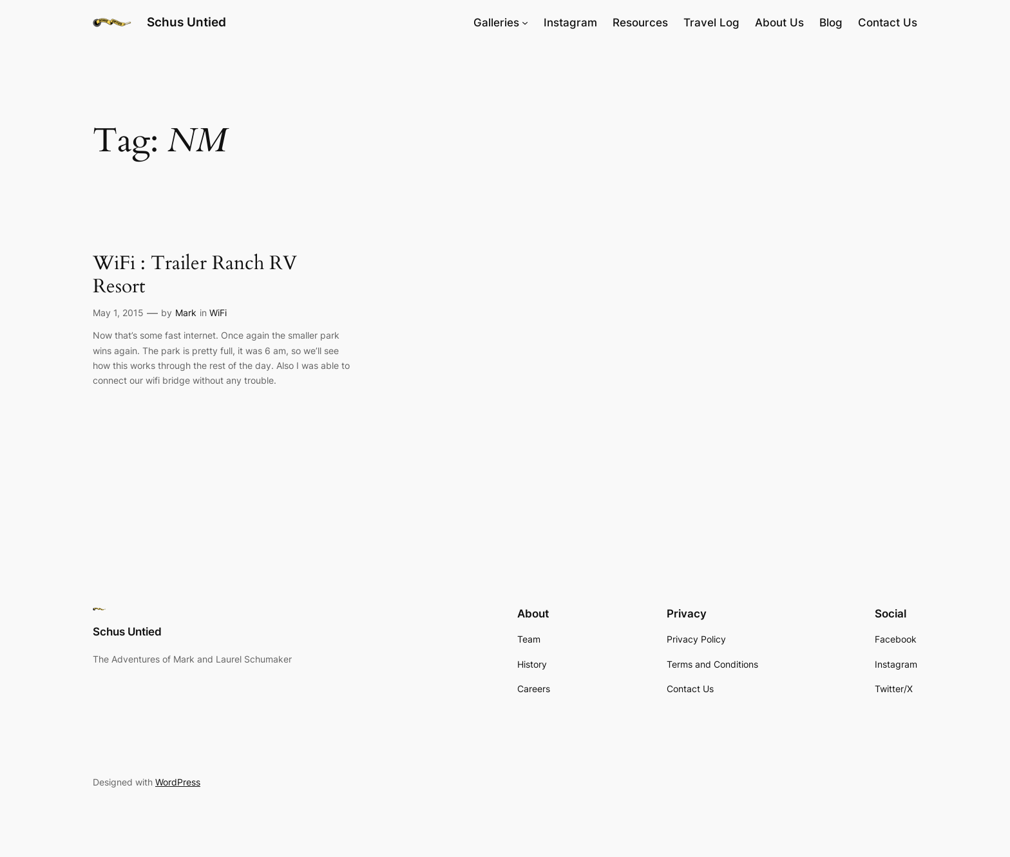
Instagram (570, 22)
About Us (779, 22)
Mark (185, 312)
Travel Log (711, 22)
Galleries (496, 22)
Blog (831, 22)
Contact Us (887, 22)
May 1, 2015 (118, 312)
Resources (640, 22)
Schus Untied (186, 22)
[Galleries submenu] (525, 22)
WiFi (218, 312)
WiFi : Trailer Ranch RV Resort (195, 275)
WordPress (177, 782)
